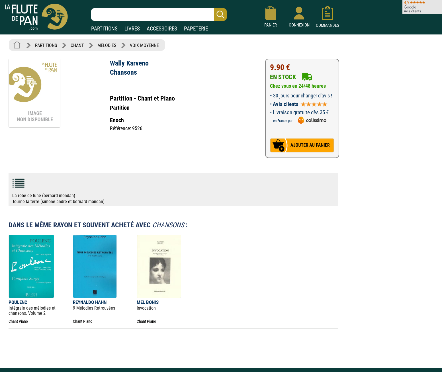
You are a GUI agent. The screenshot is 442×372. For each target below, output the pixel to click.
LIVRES (132, 28)
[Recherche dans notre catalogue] (159, 14)
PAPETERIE (196, 28)
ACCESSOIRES (162, 28)
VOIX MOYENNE (144, 45)
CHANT (77, 45)
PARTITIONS (104, 28)
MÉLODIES (106, 45)
